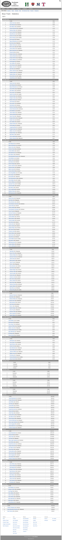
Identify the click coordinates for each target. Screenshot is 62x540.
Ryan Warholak (12, 331)
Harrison (45, 518)
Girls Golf (14, 531)
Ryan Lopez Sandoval (13, 422)
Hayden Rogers (12, 227)
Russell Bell (11, 176)
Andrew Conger (12, 427)
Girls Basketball (25, 520)
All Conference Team (25, 10)
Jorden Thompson (11, 507)
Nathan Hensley (13, 44)
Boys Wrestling (25, 522)
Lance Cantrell (12, 32)
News (4, 518)
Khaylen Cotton (13, 97)
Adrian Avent (12, 22)
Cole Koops (12, 39)
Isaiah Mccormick (12, 409)
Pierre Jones (12, 46)
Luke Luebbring (13, 136)
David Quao (12, 105)
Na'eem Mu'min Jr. (12, 425)
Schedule (16, 10)
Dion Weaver (12, 26)
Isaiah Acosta (12, 35)
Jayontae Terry (12, 183)
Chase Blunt (11, 405)
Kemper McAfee (13, 57)
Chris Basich (11, 407)
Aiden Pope (11, 412)
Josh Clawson (12, 65)
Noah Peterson (13, 344)
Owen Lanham (12, 225)
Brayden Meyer (13, 74)
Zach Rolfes (11, 401)
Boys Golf (14, 529)
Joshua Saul (12, 275)
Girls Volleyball (15, 520)
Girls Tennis (15, 533)
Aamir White (11, 320)
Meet (20, 10)
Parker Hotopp (11, 163)
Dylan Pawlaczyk (13, 50)
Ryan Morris (12, 134)
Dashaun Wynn (13, 30)
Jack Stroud (11, 222)
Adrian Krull (12, 346)
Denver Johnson (13, 70)
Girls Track (35, 524)
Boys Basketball (25, 518)
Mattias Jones (12, 66)
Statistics (9, 10)
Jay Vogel (10, 491)
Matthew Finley (12, 191)
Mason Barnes (12, 218)
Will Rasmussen (12, 242)
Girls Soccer (15, 524)
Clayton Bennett (12, 400)
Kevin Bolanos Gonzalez (13, 203)
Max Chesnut (11, 229)
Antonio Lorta (11, 231)
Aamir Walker (11, 180)
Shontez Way (12, 289)
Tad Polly (11, 403)
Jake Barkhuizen (12, 152)
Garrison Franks (13, 256)
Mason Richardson (13, 41)
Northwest (46, 520)
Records (31, 10)
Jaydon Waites (12, 244)
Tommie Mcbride (12, 329)
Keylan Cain (12, 119)
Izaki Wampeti (12, 24)
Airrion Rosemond (13, 28)
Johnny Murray (12, 414)
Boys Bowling (25, 527)
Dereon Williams (13, 59)
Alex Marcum (11, 416)
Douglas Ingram (13, 72)
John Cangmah (12, 423)
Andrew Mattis (11, 150)
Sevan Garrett (11, 335)
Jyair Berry (12, 68)
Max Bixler (11, 200)
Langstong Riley (13, 127)
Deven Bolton (12, 76)
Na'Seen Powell (13, 107)
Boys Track (35, 522)
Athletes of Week (6, 520)
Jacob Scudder (12, 185)
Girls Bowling (25, 529)
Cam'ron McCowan (12, 420)
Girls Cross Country (16, 527)
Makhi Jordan (11, 169)
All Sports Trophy (6, 522)
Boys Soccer (15, 522)
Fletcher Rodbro (13, 254)
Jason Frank (12, 116)
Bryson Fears (11, 147)
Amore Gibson (12, 48)
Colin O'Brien (12, 88)
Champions (36, 10)
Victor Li (11, 264)
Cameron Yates (13, 271)
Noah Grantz (12, 282)
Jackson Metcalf (13, 55)
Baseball (34, 518)
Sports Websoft (35, 536)
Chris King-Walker (12, 172)
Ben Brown (12, 43)
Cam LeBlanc (12, 63)
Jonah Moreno (12, 77)
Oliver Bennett (12, 418)
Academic (24, 531)
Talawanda (54, 520)
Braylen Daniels (13, 54)
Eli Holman (11, 333)
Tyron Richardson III (13, 178)
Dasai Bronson (13, 33)
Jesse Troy (11, 211)
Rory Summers (13, 265)
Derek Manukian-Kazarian (14, 156)
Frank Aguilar (12, 61)
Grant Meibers (12, 110)
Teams (13, 10)
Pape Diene (11, 236)
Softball (34, 520)
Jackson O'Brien (12, 326)
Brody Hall (12, 52)
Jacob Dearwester (12, 398)
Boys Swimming (25, 524)
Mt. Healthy (54, 518)
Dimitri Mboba (11, 233)
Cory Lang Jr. (12, 92)
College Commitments (6, 524)
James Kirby (11, 205)
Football (14, 518)
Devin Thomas (12, 37)
